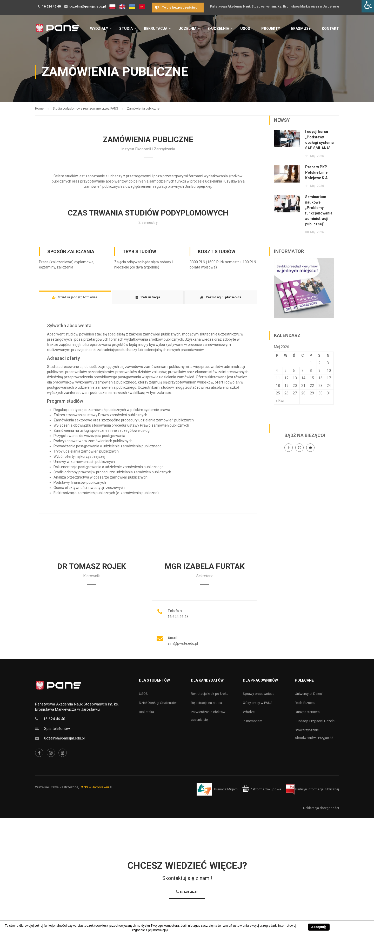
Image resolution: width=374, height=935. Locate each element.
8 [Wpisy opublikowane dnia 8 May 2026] (311, 370)
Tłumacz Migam (225, 789)
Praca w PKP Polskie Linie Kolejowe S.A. (317, 172)
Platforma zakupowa (261, 789)
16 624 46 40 (51, 6)
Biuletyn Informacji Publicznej (312, 789)
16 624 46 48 (178, 617)
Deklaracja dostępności (321, 808)
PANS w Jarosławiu (94, 787)
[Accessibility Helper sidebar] (368, 6)
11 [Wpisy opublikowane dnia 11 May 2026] (278, 378)
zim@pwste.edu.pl (183, 643)
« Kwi (280, 401)
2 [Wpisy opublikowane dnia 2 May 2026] (319, 363)
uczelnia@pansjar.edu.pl (87, 6)
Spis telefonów (57, 728)
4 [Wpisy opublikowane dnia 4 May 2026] (277, 370)
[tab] (75, 297)
